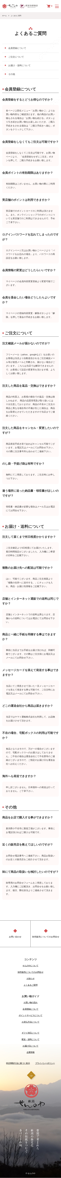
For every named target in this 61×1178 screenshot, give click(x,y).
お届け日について (30, 1046)
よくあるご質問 (30, 985)
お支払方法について (30, 1022)
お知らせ (30, 978)
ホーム (4, 15)
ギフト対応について (30, 1033)
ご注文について (16, 57)
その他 (11, 74)
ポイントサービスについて (30, 1015)
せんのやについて (30, 965)
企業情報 (30, 1052)
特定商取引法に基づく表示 (18, 1063)
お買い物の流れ (30, 1002)
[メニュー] (56, 7)
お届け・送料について (19, 65)
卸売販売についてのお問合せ (30, 972)
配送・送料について (30, 1039)
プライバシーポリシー (45, 1063)
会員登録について (17, 48)
